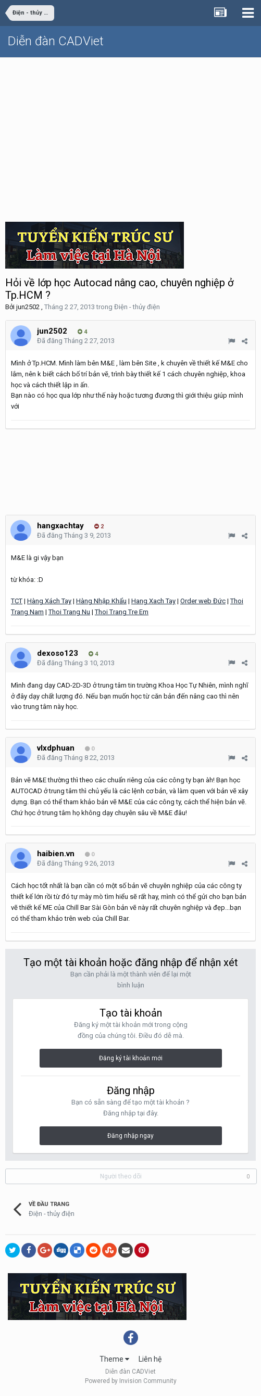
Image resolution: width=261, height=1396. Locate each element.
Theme (114, 1359)
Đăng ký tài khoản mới (131, 1058)
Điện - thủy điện (137, 307)
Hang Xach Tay (153, 601)
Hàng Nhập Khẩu (101, 601)
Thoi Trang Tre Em (121, 612)
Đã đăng (76, 341)
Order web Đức (203, 601)
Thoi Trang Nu (69, 612)
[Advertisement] (130, 136)
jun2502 (28, 307)
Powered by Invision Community (131, 1381)
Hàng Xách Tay (49, 601)
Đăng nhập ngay (130, 1135)
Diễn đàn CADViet (56, 41)
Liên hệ (150, 1359)
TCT (16, 601)
